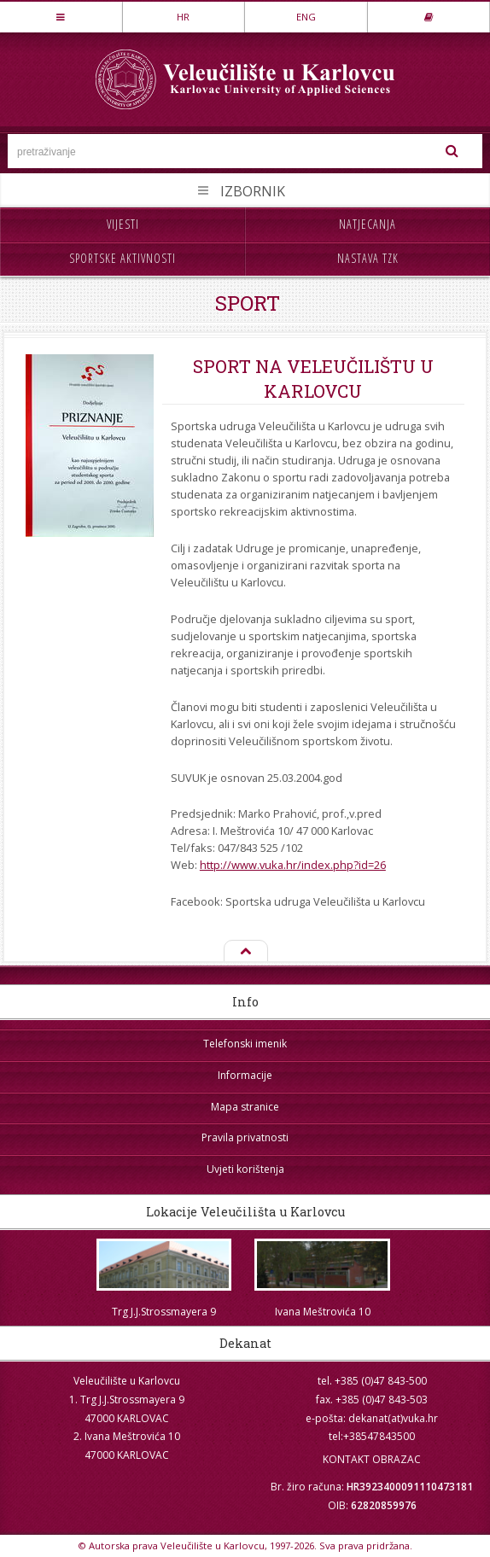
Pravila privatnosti (245, 1137)
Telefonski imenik (245, 1043)
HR (183, 16)
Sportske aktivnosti (122, 258)
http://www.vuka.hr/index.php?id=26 (293, 864)
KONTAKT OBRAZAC (372, 1459)
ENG (306, 16)
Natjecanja (367, 224)
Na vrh (245, 951)
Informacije (245, 1075)
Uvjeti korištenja (245, 1169)
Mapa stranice (245, 1106)
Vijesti (123, 224)
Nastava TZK (368, 258)
